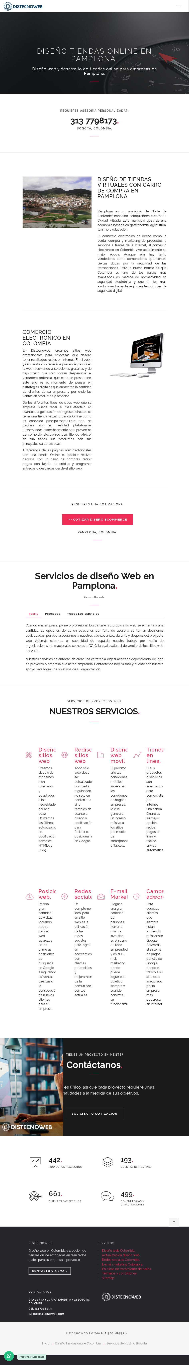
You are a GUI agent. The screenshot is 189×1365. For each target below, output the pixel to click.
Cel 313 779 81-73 (40, 1308)
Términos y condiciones (119, 1273)
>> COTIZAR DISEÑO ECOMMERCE (97, 519)
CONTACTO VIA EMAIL (49, 1270)
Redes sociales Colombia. (121, 1260)
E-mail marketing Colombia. (122, 1264)
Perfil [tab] (33, 613)
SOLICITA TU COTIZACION (94, 1113)
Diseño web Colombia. (118, 1251)
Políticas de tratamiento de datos (126, 1269)
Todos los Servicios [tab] (83, 613)
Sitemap (108, 1278)
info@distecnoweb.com (46, 1314)
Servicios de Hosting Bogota (126, 1343)
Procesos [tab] (52, 613)
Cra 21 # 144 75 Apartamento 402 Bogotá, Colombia (59, 1301)
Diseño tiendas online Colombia (78, 1343)
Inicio (46, 1343)
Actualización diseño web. (121, 1255)
